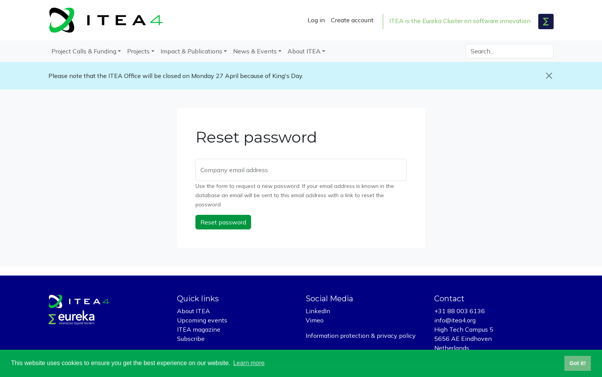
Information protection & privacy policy (361, 335)
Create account (352, 20)
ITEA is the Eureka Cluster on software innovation (460, 21)
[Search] (510, 51)
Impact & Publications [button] (191, 51)
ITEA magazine (198, 329)
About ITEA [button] (304, 51)
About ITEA (193, 311)
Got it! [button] (577, 363)
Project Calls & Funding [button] (83, 51)
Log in (316, 20)
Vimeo (315, 320)
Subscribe (191, 338)
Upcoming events (202, 320)
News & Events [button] (255, 51)
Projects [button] (138, 51)
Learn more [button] (249, 363)
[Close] (549, 75)
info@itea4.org (455, 320)
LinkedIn (318, 311)
